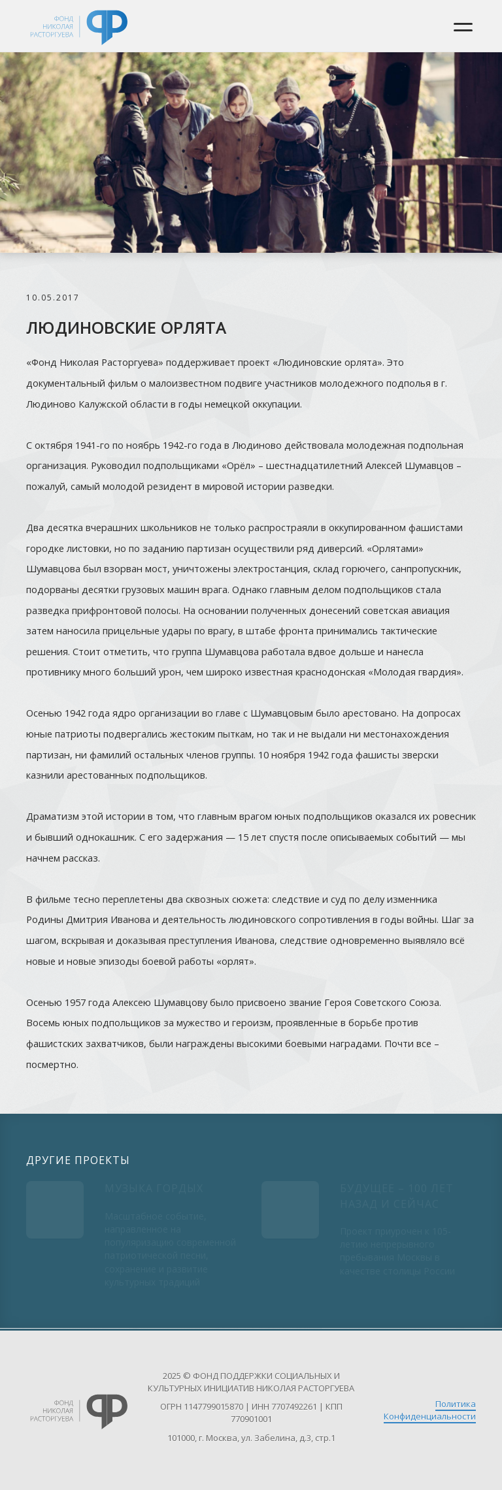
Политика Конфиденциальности (430, 1410)
